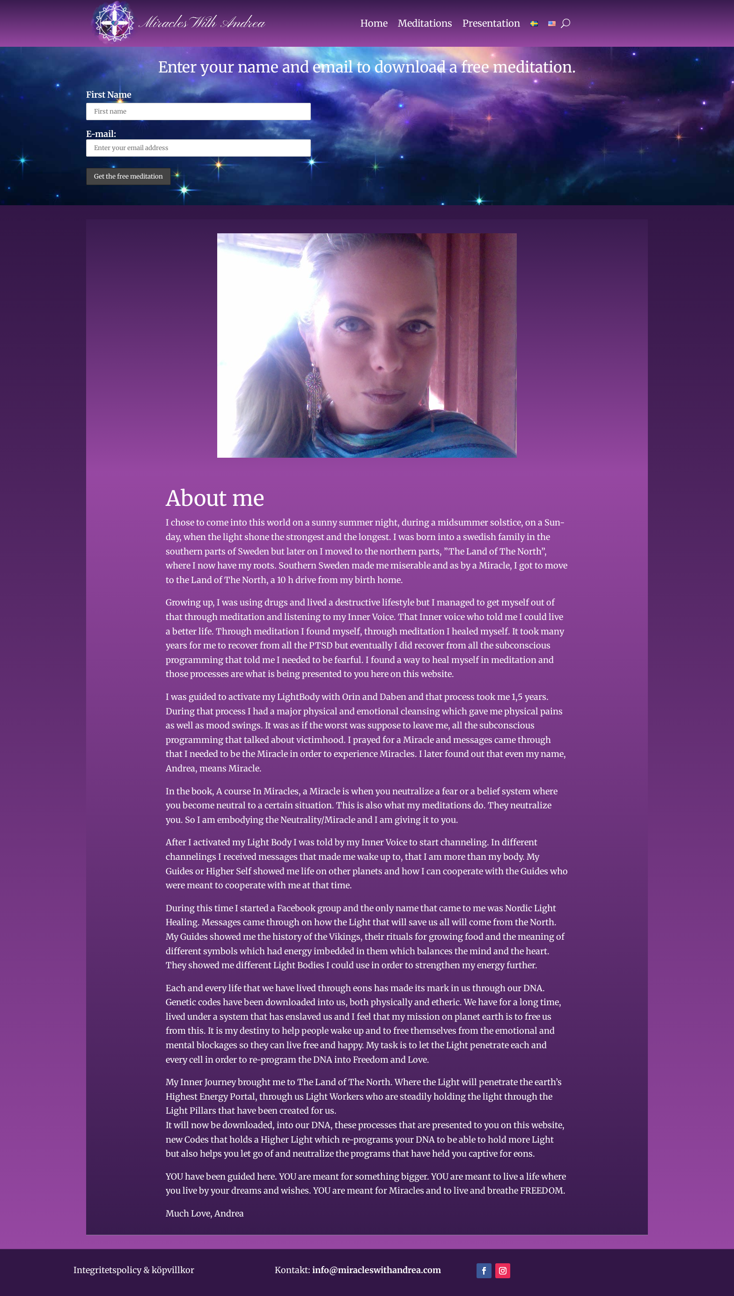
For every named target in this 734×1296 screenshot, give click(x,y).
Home (374, 23)
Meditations (425, 23)
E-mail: (198, 143)
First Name (109, 94)
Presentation (491, 23)
